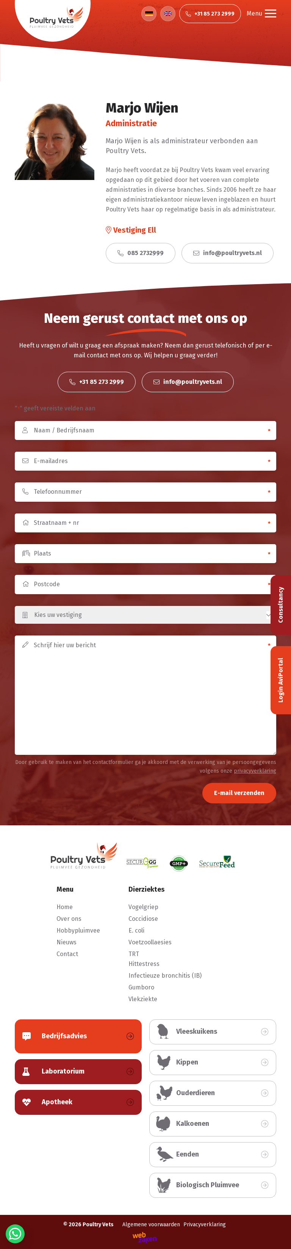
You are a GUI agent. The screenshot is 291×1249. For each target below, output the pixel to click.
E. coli (136, 930)
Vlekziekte (142, 999)
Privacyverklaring (204, 1224)
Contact (67, 954)
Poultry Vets (98, 1224)
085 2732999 (140, 253)
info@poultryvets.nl (227, 253)
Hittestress (144, 963)
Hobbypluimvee (78, 930)
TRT (133, 954)
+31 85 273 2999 (96, 381)
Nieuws (66, 942)
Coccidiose (143, 918)
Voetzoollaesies (150, 942)
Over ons (68, 918)
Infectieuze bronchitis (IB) (165, 975)
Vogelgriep (143, 907)
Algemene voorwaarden (151, 1224)
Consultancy (280, 605)
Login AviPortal (280, 680)
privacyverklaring (255, 771)
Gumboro (141, 987)
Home (64, 907)
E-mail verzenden (239, 793)
